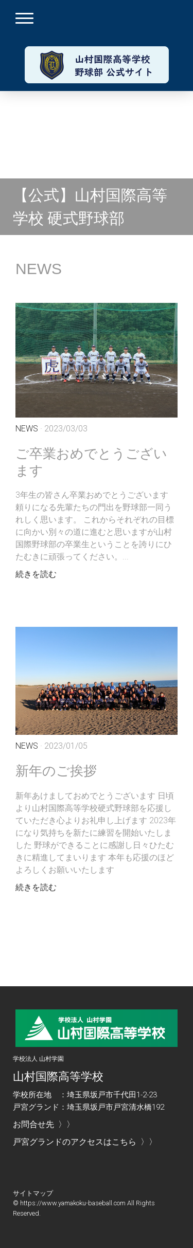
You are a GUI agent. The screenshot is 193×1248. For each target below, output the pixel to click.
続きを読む (36, 574)
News (26, 428)
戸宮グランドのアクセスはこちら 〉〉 (85, 1142)
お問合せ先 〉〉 (44, 1124)
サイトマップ (33, 1193)
